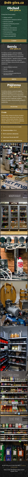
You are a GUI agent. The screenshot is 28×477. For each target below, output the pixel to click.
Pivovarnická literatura (9, 34)
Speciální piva (7, 25)
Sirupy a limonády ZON (9, 36)
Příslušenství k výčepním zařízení (12, 19)
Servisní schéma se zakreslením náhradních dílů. (12, 73)
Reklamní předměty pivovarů (11, 23)
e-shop (14, 40)
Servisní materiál (8, 21)
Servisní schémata (8, 71)
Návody (5, 69)
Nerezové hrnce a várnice (10, 30)
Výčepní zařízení (7, 17)
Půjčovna (14, 106)
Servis (14, 79)
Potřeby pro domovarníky (10, 28)
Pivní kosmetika (7, 32)
